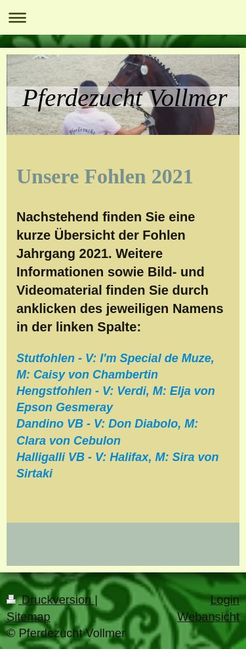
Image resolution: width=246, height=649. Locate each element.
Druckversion (50, 599)
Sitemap (29, 616)
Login (224, 599)
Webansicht (208, 616)
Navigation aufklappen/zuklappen (123, 17)
